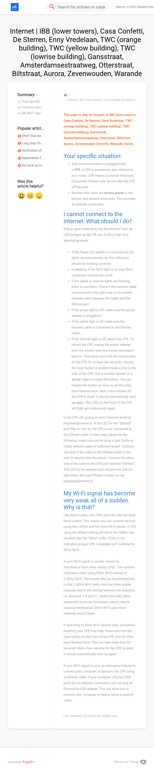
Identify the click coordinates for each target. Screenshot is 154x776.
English (28, 762)
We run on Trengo (130, 762)
